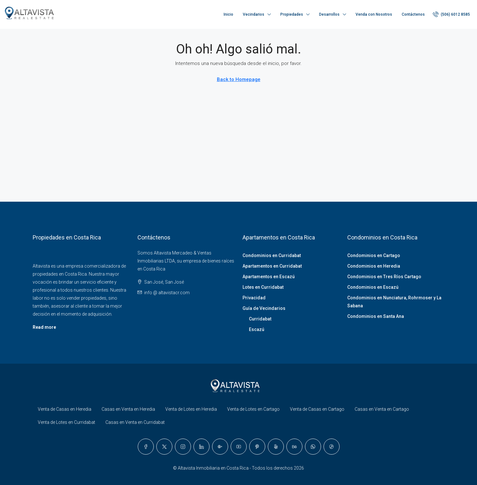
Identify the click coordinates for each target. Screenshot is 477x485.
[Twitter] (164, 447)
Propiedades (291, 14)
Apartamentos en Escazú (269, 276)
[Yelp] (276, 447)
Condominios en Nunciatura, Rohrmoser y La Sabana (394, 301)
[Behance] (294, 447)
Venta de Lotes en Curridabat (66, 422)
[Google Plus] (220, 447)
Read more (44, 327)
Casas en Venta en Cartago (382, 409)
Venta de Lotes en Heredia (191, 409)
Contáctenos (413, 14)
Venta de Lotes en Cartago (253, 409)
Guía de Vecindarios (264, 308)
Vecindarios (253, 14)
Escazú (256, 329)
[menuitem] (451, 14)
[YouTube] (239, 447)
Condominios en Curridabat (272, 255)
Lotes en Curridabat (263, 287)
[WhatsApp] (313, 447)
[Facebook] (146, 447)
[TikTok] (332, 447)
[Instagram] (183, 447)
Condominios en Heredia (373, 266)
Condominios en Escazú (373, 287)
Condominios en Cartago (373, 255)
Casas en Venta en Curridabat (135, 422)
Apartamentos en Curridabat (272, 266)
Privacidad (254, 297)
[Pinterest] (257, 447)
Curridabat (260, 318)
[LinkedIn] (201, 447)
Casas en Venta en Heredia (128, 409)
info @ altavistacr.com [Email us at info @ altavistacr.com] (167, 292)
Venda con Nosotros (374, 14)
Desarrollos (329, 14)
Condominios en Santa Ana (375, 316)
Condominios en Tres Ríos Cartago (384, 276)
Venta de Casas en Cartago (317, 409)
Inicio (228, 14)
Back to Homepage (238, 79)
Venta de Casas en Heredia (64, 409)
